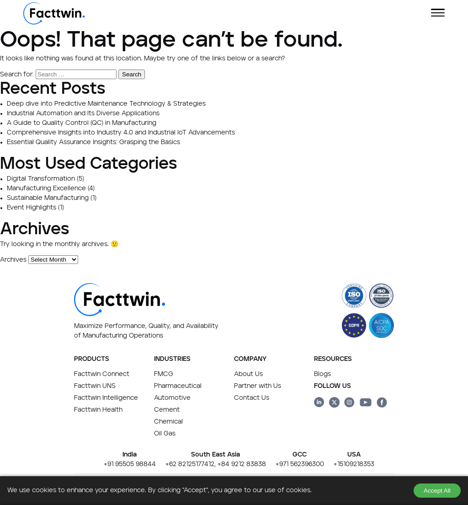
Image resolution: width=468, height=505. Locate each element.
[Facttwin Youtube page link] (365, 404)
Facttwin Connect (101, 374)
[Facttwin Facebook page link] (382, 404)
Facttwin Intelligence (106, 398)
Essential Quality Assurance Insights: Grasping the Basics (93, 142)
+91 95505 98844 (130, 464)
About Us (248, 374)
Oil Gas (165, 433)
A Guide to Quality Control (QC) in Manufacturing (81, 123)
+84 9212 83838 (242, 464)
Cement (167, 410)
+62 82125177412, (190, 464)
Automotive (172, 398)
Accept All (437, 490)
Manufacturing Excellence (46, 188)
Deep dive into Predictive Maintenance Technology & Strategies (106, 104)
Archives (13, 260)
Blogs (322, 374)
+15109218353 (354, 464)
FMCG (163, 374)
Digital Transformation (41, 179)
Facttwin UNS (95, 386)
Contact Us (251, 398)
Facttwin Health (98, 410)
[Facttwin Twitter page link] (334, 404)
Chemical (168, 422)
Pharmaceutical (178, 386)
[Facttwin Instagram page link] (349, 404)
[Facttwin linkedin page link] (319, 404)
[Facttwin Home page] (54, 23)
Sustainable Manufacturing (48, 198)
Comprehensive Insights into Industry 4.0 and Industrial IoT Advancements (121, 132)
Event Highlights (31, 207)
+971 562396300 (300, 464)
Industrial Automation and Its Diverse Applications (83, 113)
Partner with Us (257, 386)
